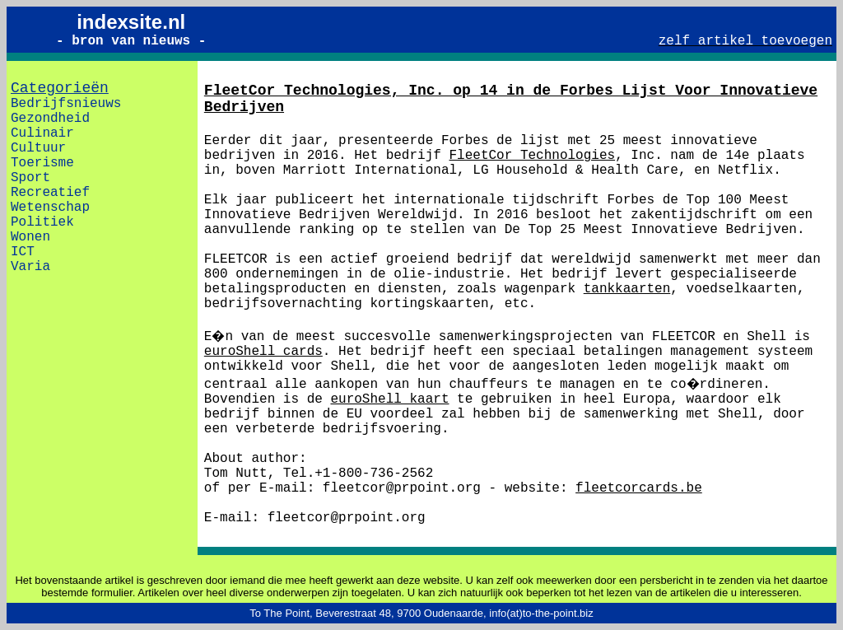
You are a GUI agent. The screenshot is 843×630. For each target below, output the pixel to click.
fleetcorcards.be (638, 488)
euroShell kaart (389, 399)
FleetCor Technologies (532, 155)
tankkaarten (627, 289)
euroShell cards (263, 351)
